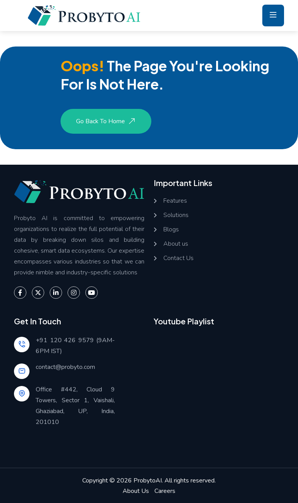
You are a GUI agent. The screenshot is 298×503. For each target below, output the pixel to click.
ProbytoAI (147, 480)
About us (175, 244)
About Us (136, 491)
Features (175, 201)
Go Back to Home (106, 121)
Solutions (176, 215)
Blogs (171, 230)
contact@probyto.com (65, 367)
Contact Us (178, 258)
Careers (164, 491)
